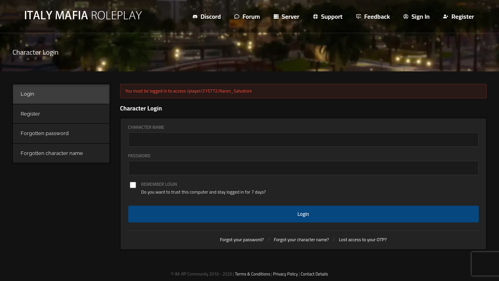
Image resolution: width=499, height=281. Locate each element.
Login (303, 214)
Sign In (416, 16)
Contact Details (314, 274)
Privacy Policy (285, 274)
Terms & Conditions (252, 274)
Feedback (373, 16)
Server (286, 16)
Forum (247, 16)
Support (328, 16)
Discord (207, 16)
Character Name (146, 127)
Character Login (35, 52)
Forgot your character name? (301, 239)
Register (458, 16)
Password (139, 156)
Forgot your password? (242, 239)
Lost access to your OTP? (363, 239)
